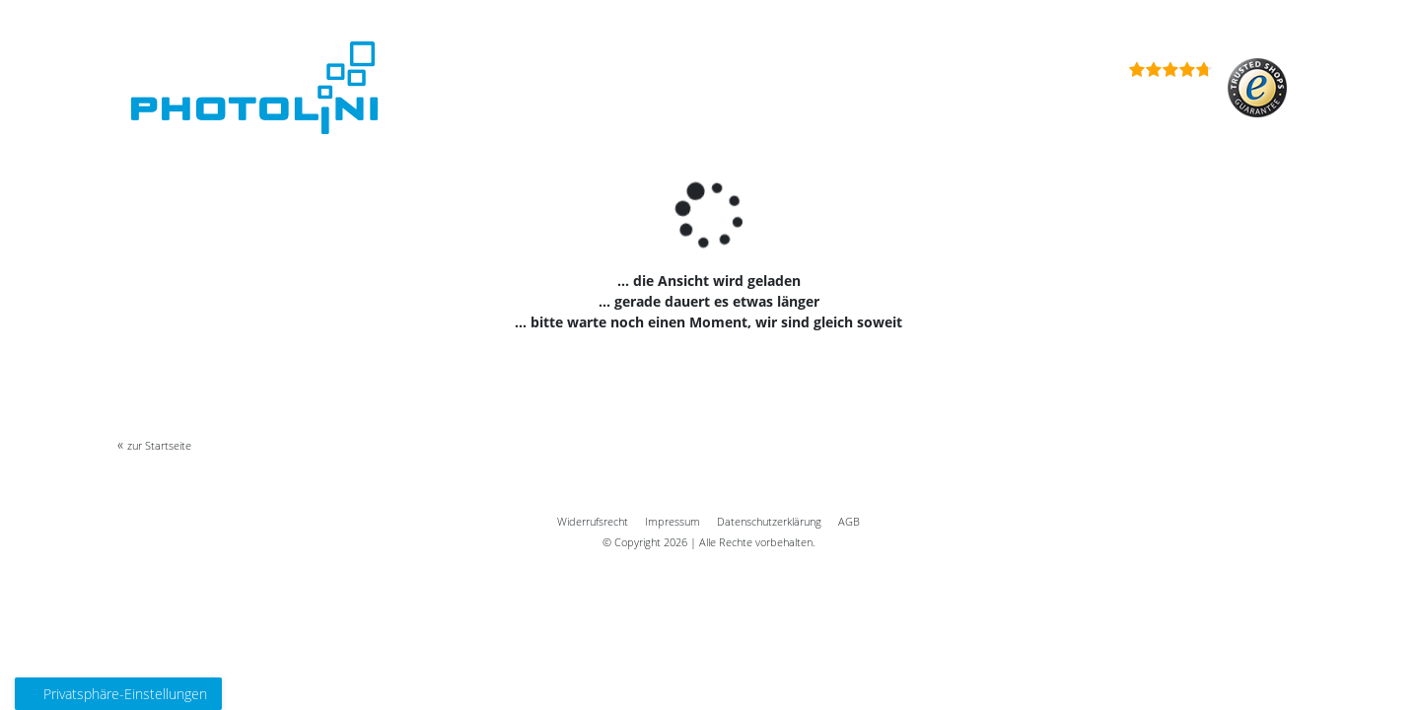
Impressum (672, 521)
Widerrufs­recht (592, 521)
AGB (849, 521)
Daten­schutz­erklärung (769, 521)
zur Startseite (159, 445)
